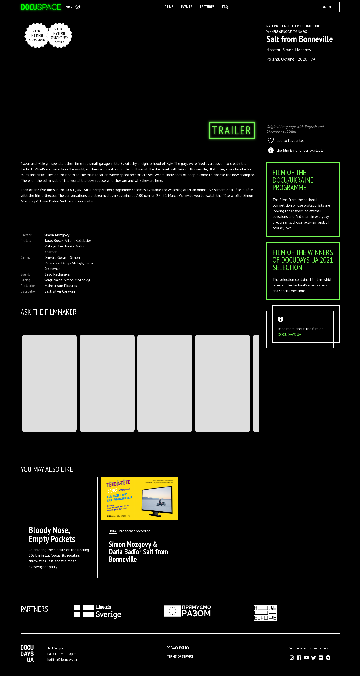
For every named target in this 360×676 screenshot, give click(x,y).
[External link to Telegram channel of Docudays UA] (328, 657)
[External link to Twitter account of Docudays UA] (313, 657)
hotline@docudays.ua (62, 659)
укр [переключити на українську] (69, 7)
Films (169, 6)
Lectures (207, 6)
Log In (325, 7)
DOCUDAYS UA (289, 334)
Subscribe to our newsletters (308, 648)
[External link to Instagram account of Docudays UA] (291, 657)
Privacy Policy (178, 647)
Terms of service (180, 656)
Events (186, 6)
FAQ (225, 6)
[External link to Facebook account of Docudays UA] (299, 657)
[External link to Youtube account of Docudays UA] (306, 657)
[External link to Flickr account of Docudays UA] (320, 657)
